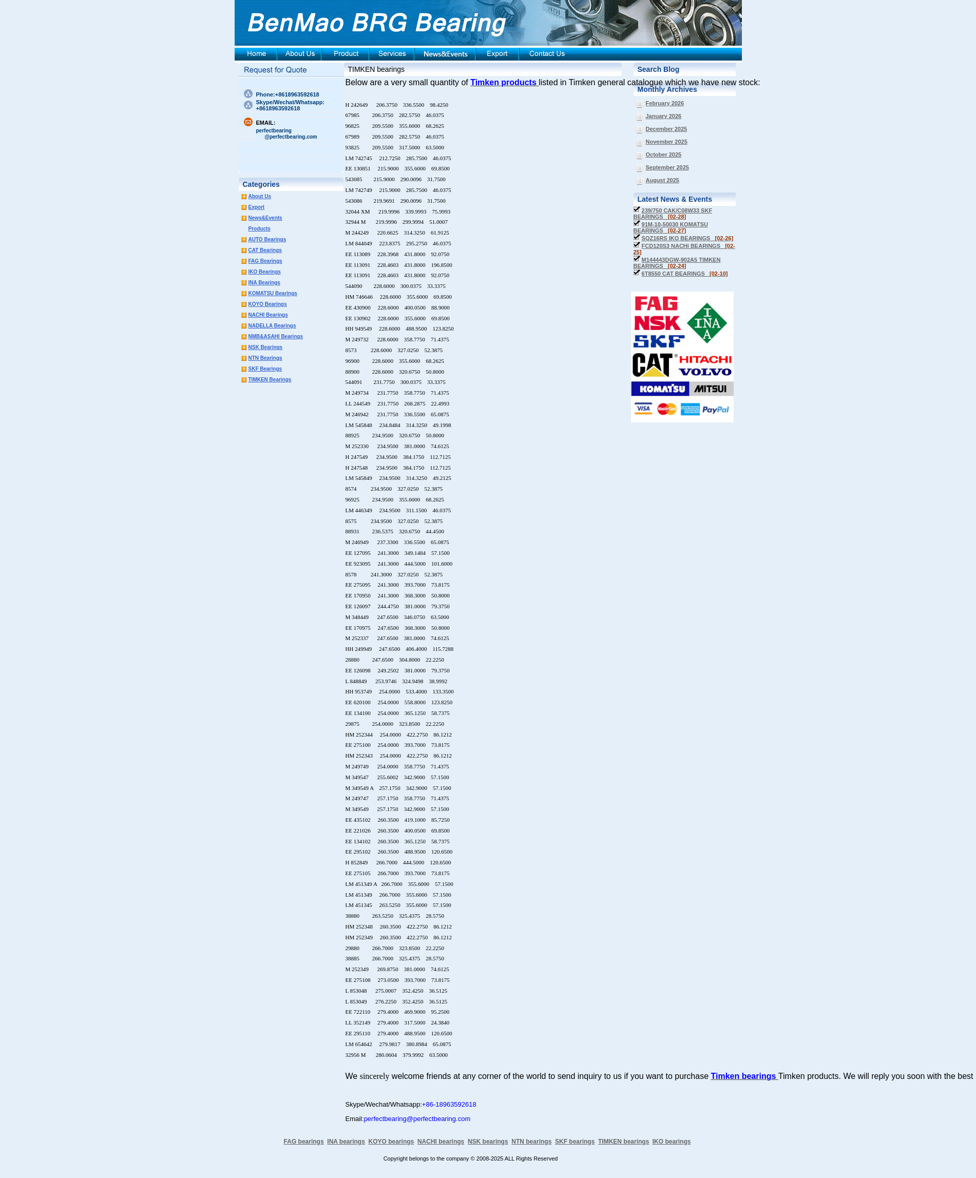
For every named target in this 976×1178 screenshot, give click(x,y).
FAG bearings (304, 1141)
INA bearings (346, 1141)
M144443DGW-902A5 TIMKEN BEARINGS (677, 263)
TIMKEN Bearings (270, 379)
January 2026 (664, 116)
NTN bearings (531, 1141)
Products (259, 228)
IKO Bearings (264, 272)
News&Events (265, 218)
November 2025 (666, 142)
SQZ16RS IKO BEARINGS (688, 238)
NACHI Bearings (268, 315)
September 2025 (667, 167)
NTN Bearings (265, 358)
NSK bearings (488, 1141)
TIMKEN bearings (376, 69)
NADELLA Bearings (272, 326)
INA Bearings (264, 282)
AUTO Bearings (267, 239)
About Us (259, 196)
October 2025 (664, 154)
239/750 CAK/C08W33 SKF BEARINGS (673, 213)
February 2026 (665, 103)
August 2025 (662, 180)
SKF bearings (575, 1141)
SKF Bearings (265, 369)
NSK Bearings (265, 347)
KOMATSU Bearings (272, 293)
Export (256, 207)
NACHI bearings (440, 1141)
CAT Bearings (265, 250)
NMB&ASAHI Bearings (275, 336)
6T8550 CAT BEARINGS (685, 274)
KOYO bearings (391, 1141)
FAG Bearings (265, 261)
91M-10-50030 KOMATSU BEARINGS (671, 227)
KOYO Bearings (267, 304)
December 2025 (666, 129)
